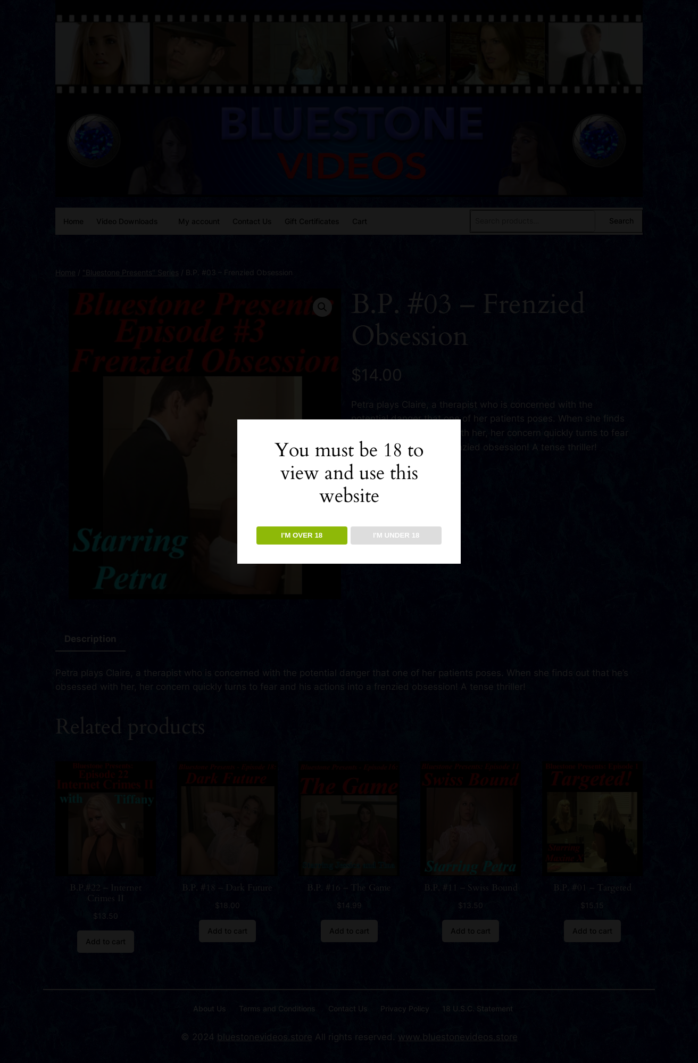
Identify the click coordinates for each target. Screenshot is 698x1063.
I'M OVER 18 (301, 535)
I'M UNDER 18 (396, 535)
